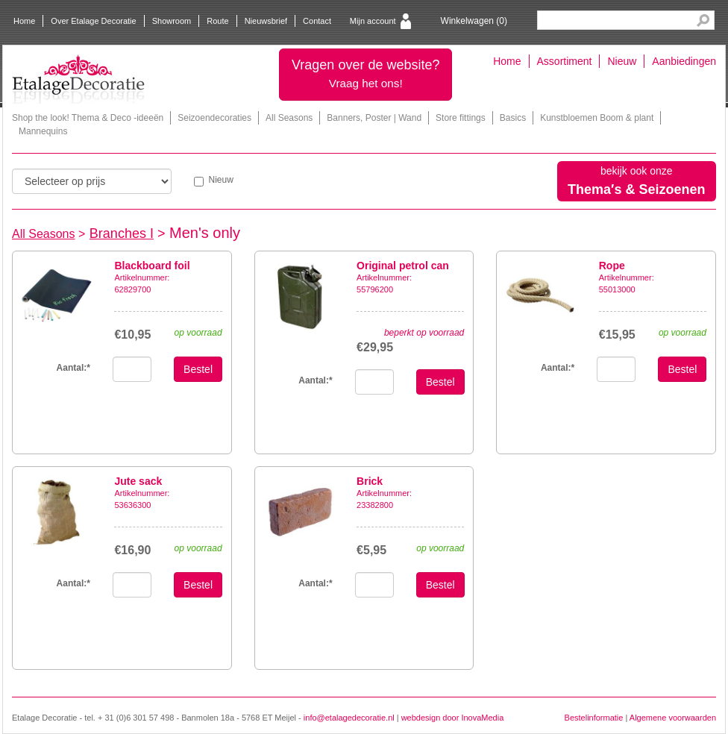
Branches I (122, 233)
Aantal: (315, 380)
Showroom (172, 20)
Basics (513, 118)
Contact (317, 20)
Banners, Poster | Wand (374, 118)
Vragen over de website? (365, 73)
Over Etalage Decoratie (93, 20)
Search (703, 20)
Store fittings (461, 118)
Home (24, 20)
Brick (370, 481)
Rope (612, 266)
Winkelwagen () (474, 21)
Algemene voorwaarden (673, 717)
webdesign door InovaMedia (452, 717)
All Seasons (289, 118)
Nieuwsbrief (266, 20)
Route (217, 20)
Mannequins (43, 131)
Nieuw (621, 61)
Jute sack (138, 481)
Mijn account (373, 20)
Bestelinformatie (594, 717)
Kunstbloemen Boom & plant (596, 118)
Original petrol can (403, 266)
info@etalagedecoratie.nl (349, 717)
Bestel (198, 369)
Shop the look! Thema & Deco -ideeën (87, 118)
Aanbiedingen (684, 61)
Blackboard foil (151, 266)
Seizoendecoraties (214, 118)
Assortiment (564, 61)
